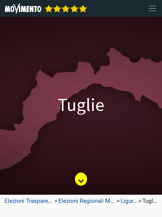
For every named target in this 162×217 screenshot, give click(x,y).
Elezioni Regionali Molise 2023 (98, 201)
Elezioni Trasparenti (29, 201)
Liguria (129, 201)
